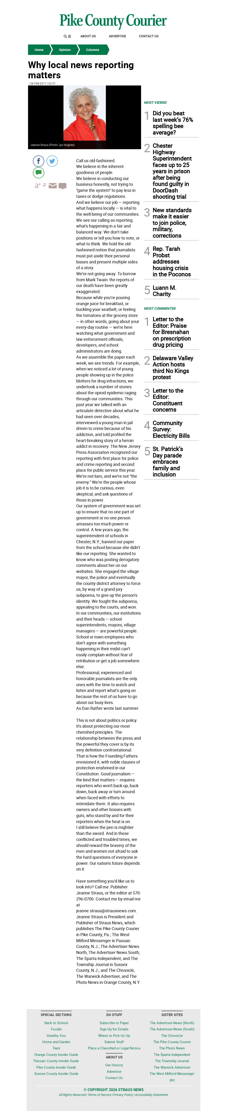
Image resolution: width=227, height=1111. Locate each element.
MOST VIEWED (155, 102)
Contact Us (149, 36)
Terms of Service (99, 1094)
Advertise (117, 36)
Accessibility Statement (151, 1094)
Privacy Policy (123, 1094)
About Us (88, 36)
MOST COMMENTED (160, 308)
